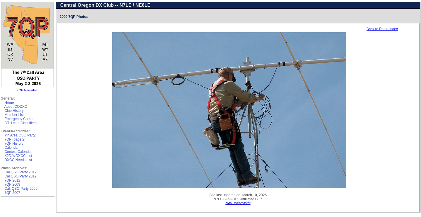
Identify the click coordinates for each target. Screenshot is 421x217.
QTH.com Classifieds (20, 123)
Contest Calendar (18, 152)
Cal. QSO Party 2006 (20, 189)
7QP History (13, 143)
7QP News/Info (28, 90)
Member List (14, 115)
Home (9, 102)
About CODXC (15, 107)
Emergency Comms (19, 119)
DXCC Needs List (18, 160)
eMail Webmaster (237, 203)
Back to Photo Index (382, 29)
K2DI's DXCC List (18, 156)
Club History (13, 111)
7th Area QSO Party (19, 135)
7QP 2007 (12, 193)
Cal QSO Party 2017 (20, 172)
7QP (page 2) (14, 139)
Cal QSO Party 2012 (20, 176)
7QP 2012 (12, 180)
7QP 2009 (12, 184)
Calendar (11, 148)
